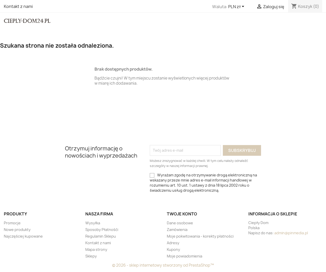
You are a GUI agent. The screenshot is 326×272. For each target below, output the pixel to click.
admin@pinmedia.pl (291, 232)
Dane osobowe (180, 223)
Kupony (173, 249)
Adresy (173, 242)
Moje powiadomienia (184, 256)
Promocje (12, 223)
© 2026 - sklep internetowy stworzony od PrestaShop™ (163, 265)
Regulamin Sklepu (100, 236)
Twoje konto (182, 214)
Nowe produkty (17, 229)
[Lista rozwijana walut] (237, 7)
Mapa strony (96, 249)
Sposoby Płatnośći (101, 229)
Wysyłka (92, 223)
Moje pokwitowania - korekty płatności (200, 236)
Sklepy (91, 256)
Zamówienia (177, 229)
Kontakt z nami (18, 6)
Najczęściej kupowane (23, 236)
